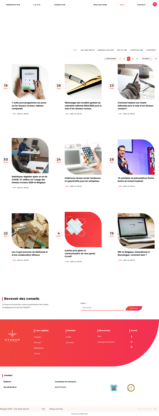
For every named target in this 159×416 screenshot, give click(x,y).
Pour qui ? (38, 343)
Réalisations (100, 5)
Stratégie (151, 50)
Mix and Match (88, 50)
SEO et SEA (122, 50)
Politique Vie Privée (56, 409)
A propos (37, 337)
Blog (122, 5)
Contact (141, 5)
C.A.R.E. (37, 5)
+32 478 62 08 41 (9, 387)
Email (83, 303)
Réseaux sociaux (106, 50)
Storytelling (137, 50)
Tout (75, 50)
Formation (59, 5)
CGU (43, 409)
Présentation (13, 5)
